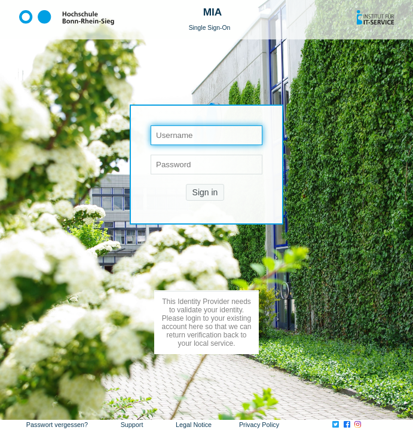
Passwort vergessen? (57, 424)
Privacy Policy (259, 424)
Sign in (205, 192)
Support (132, 424)
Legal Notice (194, 424)
